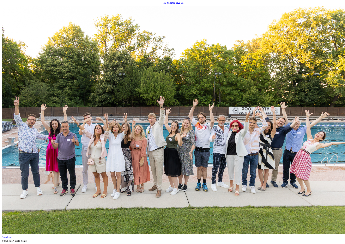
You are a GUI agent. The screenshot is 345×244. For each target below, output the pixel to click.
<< (164, 3)
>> (182, 3)
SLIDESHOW (173, 3)
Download (6, 237)
